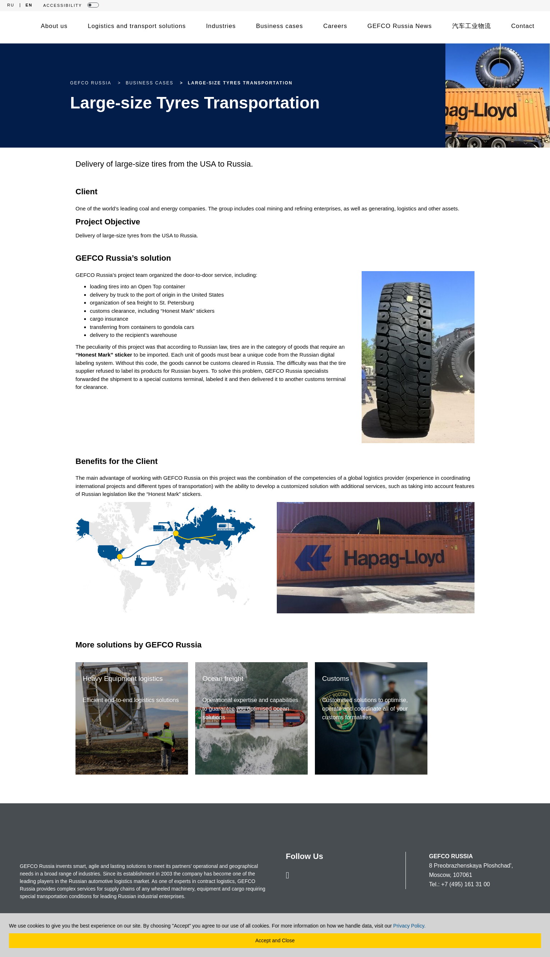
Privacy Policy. (409, 926)
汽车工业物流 (471, 26)
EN (29, 5)
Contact (523, 26)
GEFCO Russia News (399, 26)
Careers (335, 26)
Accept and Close (275, 940)
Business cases (279, 26)
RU (10, 5)
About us (54, 26)
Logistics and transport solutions (137, 26)
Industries (221, 26)
